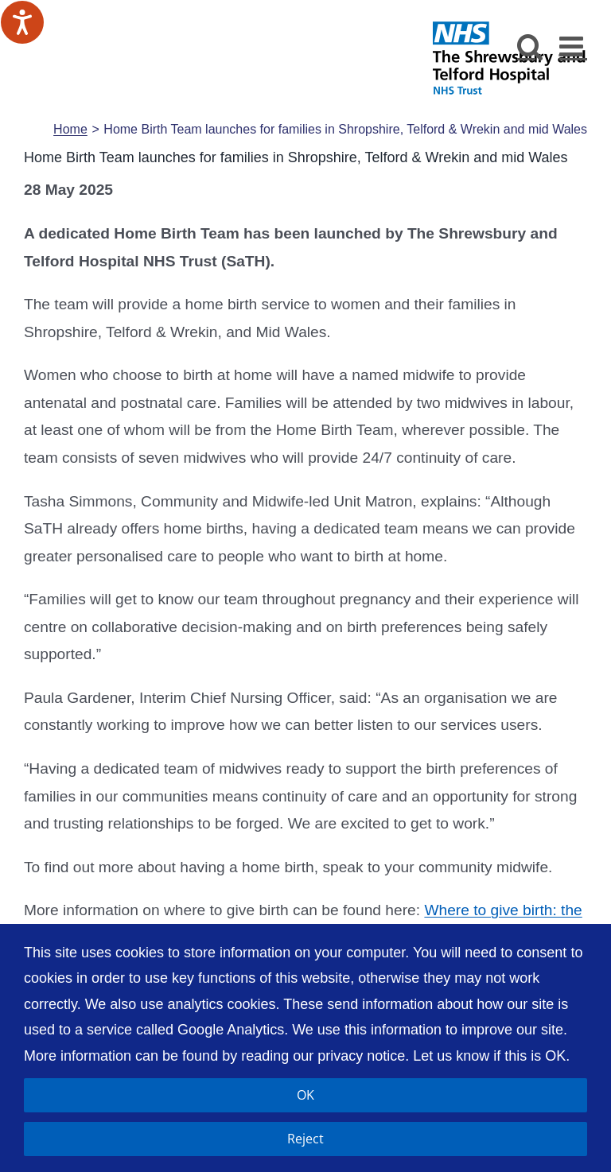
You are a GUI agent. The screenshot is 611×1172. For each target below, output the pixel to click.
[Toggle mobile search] (530, 46)
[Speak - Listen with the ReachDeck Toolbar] (22, 22)
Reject (305, 1138)
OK (305, 1095)
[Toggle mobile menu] (573, 46)
